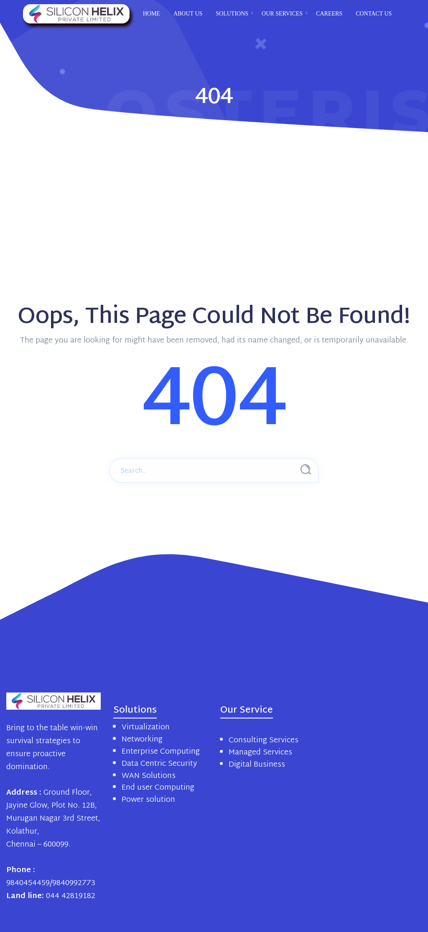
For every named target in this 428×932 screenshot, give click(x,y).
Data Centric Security (159, 764)
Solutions (232, 13)
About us (187, 13)
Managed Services (260, 753)
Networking (142, 740)
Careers (329, 13)
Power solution (148, 800)
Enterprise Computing (161, 752)
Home (151, 13)
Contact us (374, 13)
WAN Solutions (149, 776)
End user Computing (158, 788)
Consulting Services (263, 740)
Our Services (282, 13)
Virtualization (146, 727)
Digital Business (257, 765)
